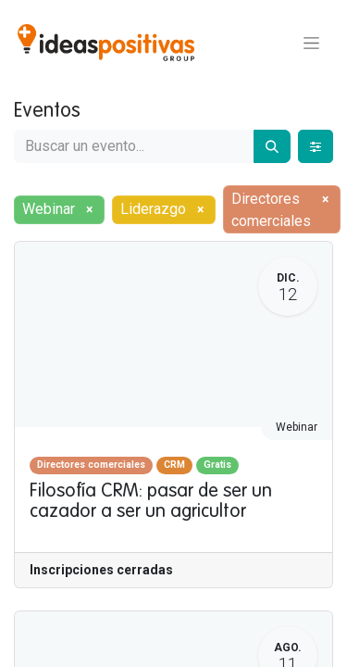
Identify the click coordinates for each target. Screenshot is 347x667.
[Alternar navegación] (311, 42)
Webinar (296, 427)
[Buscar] (272, 146)
